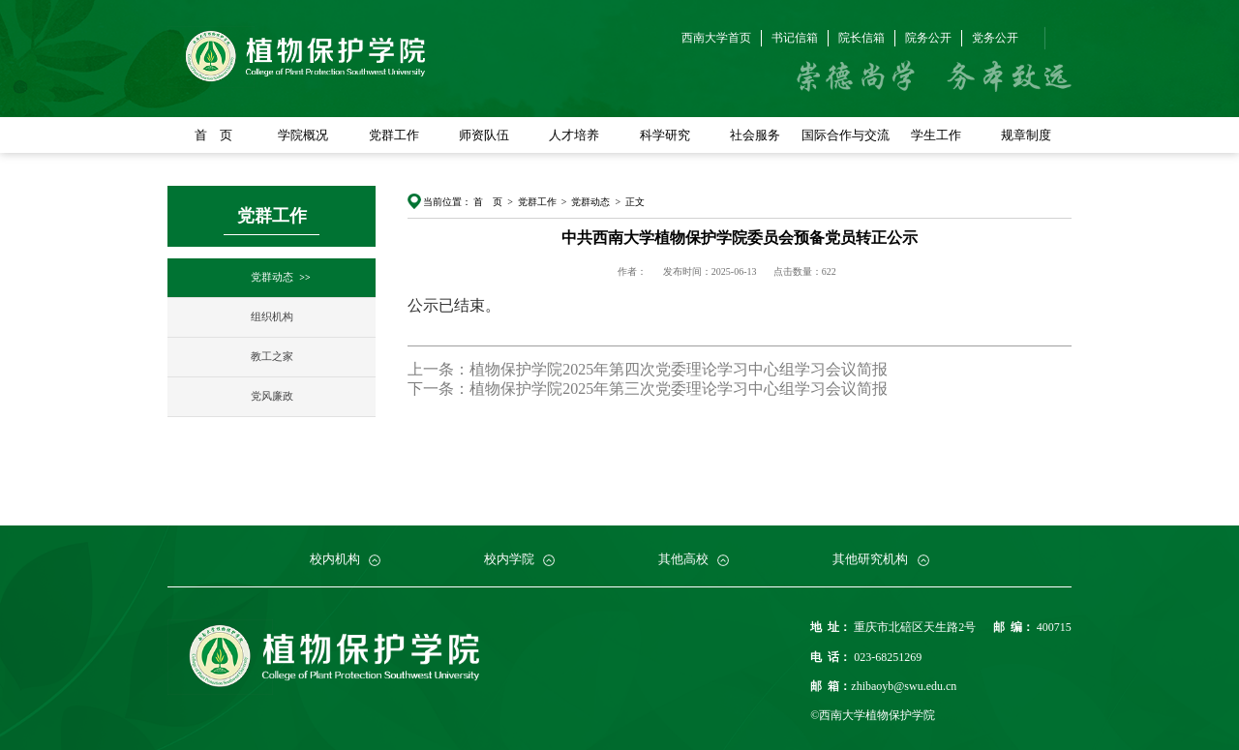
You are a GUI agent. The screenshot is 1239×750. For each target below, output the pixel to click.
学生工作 (936, 135)
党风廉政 (272, 396)
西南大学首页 (716, 38)
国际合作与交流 (845, 135)
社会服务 (755, 135)
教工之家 (272, 356)
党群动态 (272, 277)
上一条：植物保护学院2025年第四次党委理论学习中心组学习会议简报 (648, 369)
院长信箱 (861, 38)
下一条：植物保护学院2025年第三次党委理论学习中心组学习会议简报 (648, 388)
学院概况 (303, 135)
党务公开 (995, 38)
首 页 (213, 135)
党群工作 (394, 135)
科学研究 (665, 135)
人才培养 (574, 135)
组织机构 (272, 317)
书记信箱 (794, 38)
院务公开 (928, 38)
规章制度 (1026, 135)
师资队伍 (484, 135)
